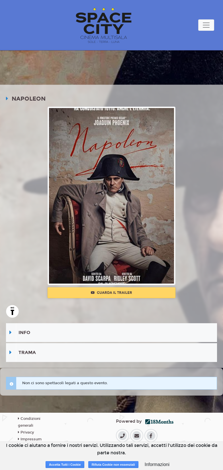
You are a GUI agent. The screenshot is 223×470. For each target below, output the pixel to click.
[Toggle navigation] (206, 25)
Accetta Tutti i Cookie (65, 464)
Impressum (30, 439)
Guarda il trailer (111, 293)
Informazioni (157, 464)
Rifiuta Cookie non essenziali (113, 464)
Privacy (26, 432)
